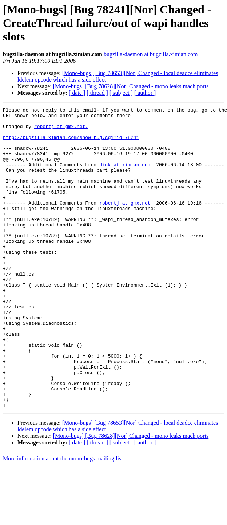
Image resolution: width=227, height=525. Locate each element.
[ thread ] (97, 93)
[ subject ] (121, 93)
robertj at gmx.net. (61, 130)
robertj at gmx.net (124, 222)
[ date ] (77, 93)
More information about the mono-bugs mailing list (63, 519)
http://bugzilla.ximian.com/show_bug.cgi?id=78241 (71, 143)
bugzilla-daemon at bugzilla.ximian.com (151, 54)
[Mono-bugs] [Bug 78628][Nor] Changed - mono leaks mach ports (130, 86)
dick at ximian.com (124, 176)
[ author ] (145, 93)
